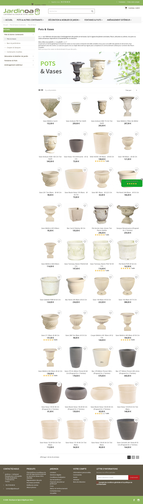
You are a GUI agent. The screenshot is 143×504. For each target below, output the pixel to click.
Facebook (134, 500)
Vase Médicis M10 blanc (50, 228)
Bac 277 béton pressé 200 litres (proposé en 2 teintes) (127, 372)
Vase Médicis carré (50, 121)
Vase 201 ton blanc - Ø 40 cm (50, 192)
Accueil (6, 29)
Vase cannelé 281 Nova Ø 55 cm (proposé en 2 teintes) (127, 443)
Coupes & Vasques (14, 47)
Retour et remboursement (58, 489)
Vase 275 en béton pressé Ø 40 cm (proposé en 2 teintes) (76, 372)
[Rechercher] (71, 11)
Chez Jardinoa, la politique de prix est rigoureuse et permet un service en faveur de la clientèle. (36, 475)
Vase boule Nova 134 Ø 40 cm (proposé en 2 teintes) (102, 408)
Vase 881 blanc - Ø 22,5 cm (102, 192)
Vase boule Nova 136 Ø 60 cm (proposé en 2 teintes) (76, 408)
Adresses (76, 480)
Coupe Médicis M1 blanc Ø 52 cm (102, 336)
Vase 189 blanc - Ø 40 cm (127, 157)
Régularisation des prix (34, 480)
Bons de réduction (79, 482)
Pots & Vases (11, 39)
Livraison (53, 472)
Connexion (122, 2)
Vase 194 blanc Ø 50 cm (102, 300)
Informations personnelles (82, 472)
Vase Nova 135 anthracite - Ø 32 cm (76, 158)
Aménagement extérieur (13, 65)
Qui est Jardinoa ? (55, 480)
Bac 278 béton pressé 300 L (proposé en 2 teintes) (102, 372)
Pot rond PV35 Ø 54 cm (127, 264)
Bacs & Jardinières (13, 43)
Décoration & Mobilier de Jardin (16, 56)
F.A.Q (51, 486)
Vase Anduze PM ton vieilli (76, 121)
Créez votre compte (133, 2)
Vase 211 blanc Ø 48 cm (50, 335)
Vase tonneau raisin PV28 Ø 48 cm (76, 265)
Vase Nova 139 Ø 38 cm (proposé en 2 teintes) (50, 408)
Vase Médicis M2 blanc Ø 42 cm (50, 371)
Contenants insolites (14, 52)
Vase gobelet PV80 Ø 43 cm (50, 300)
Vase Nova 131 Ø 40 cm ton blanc (76, 443)
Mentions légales (55, 475)
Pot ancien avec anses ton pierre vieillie (102, 229)
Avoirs (75, 477)
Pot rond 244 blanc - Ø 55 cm (128, 192)
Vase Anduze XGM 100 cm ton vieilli (50, 158)
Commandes (77, 475)
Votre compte (79, 469)
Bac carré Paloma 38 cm (76, 228)
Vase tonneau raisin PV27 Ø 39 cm (102, 265)
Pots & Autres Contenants (13, 34)
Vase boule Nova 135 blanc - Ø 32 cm (76, 193)
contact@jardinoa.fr (12, 489)
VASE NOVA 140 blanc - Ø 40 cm (102, 157)
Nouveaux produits (33, 483)
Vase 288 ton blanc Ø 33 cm (76, 335)
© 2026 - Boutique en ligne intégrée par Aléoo (18, 500)
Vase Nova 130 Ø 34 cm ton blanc (101, 443)
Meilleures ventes (32, 485)
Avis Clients (132, 181)
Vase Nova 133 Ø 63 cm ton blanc (127, 408)
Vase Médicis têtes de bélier (127, 121)
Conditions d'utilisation (57, 477)
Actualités (53, 493)
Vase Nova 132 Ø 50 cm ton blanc (50, 443)
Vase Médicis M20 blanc (50, 264)
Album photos (31, 487)
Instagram (138, 500)
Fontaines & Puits (10, 61)
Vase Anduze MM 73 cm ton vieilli (102, 122)
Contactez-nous (55, 491)
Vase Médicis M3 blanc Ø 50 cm (128, 335)
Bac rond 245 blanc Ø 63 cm (76, 300)
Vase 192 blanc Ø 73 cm (128, 300)
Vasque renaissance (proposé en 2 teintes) (128, 229)
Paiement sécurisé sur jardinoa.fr (57, 483)
